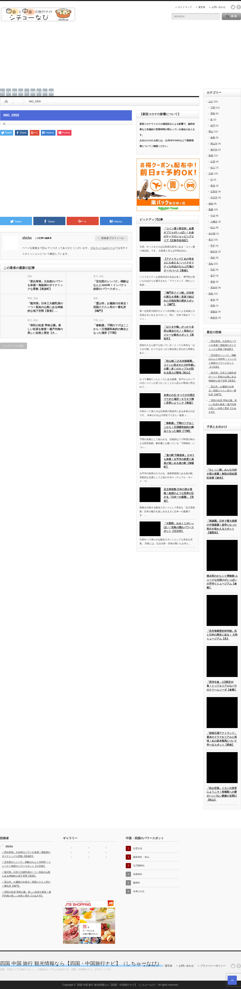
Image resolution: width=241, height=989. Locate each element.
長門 (212, 125)
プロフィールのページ (102, 248)
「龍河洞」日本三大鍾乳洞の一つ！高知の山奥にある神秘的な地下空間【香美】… (45, 307)
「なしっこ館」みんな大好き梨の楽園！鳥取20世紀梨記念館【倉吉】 (222, 473)
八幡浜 (213, 221)
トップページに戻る (13, 345)
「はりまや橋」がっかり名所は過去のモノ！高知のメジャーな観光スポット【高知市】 (179, 332)
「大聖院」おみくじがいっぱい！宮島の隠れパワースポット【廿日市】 (179, 527)
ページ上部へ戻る (232, 980)
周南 (212, 113)
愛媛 (51, 92)
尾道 (212, 185)
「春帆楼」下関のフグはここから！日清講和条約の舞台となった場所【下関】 (111, 329)
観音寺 (213, 251)
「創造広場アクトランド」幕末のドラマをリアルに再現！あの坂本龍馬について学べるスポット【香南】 (222, 739)
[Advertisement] (120, 57)
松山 (212, 227)
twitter (233, 7)
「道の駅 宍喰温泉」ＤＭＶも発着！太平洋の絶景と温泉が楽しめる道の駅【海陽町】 (179, 461)
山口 (26, 92)
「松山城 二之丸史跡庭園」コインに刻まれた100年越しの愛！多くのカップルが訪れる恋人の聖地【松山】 (180, 367)
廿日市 (213, 197)
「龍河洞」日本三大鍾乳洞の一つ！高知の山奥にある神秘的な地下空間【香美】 (222, 376)
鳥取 (14, 92)
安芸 (212, 269)
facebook (238, 7)
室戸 (212, 275)
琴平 (212, 245)
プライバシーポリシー (212, 965)
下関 (95, 320)
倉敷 (212, 137)
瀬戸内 (213, 149)
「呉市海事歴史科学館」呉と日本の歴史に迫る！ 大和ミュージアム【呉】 (222, 634)
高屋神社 (137, 874)
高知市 (213, 287)
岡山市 (213, 143)
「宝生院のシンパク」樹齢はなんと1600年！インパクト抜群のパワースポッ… (111, 285)
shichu (27, 237)
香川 (38, 92)
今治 (212, 215)
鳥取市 (213, 317)
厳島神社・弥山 (141, 857)
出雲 (212, 161)
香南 (29, 298)
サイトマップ (185, 7)
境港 (212, 305)
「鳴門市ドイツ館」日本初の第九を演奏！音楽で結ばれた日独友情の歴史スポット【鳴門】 (179, 298)
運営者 (201, 7)
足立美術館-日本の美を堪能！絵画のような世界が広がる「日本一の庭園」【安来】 (179, 495)
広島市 (213, 191)
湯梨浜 (213, 311)
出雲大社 (137, 848)
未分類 (212, 233)
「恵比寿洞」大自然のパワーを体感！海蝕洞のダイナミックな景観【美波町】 (45, 285)
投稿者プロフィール (112, 238)
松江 (212, 167)
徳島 (32, 92)
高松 (101, 276)
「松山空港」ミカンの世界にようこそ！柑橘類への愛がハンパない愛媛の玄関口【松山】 (222, 794)
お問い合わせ (218, 7)
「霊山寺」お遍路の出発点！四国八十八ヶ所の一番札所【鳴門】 (111, 307)
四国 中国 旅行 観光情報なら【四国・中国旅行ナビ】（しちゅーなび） (81, 963)
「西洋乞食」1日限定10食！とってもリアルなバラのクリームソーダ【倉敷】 (222, 686)
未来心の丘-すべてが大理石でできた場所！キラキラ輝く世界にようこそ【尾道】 (179, 399)
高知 (45, 92)
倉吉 (212, 299)
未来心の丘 (139, 891)
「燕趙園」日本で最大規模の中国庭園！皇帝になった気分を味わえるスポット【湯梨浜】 (222, 526)
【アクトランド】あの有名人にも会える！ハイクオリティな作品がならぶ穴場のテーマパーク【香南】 (179, 264)
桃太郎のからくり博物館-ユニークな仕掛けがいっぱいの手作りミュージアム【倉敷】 (222, 581)
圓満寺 (136, 882)
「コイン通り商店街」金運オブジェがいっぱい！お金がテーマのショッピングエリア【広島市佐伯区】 (179, 234)
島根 (20, 92)
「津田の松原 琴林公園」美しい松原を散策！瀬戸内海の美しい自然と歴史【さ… (45, 329)
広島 (8, 92)
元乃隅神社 (139, 865)
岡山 (2, 92)
